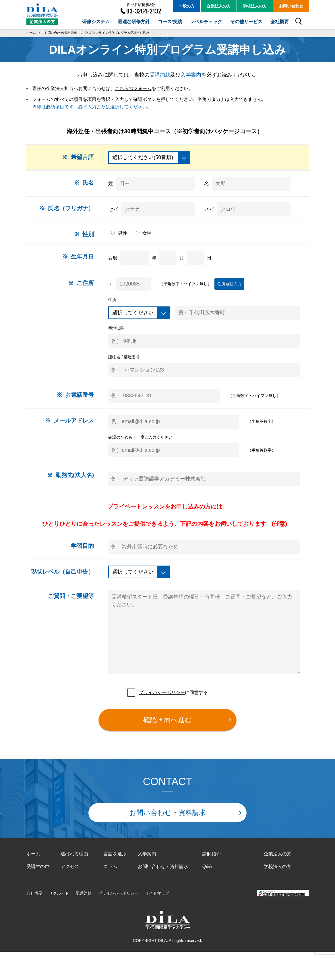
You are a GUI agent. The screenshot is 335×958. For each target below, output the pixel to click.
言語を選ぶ (115, 860)
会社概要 (34, 899)
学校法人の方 (277, 872)
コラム (110, 872)
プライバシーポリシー (162, 698)
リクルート (59, 899)
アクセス (70, 872)
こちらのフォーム (133, 88)
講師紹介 (211, 860)
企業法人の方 (277, 860)
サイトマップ (157, 899)
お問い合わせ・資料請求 (167, 819)
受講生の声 (37, 872)
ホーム (33, 860)
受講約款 (160, 74)
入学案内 (191, 74)
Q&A (207, 872)
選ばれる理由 (74, 860)
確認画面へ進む (167, 726)
